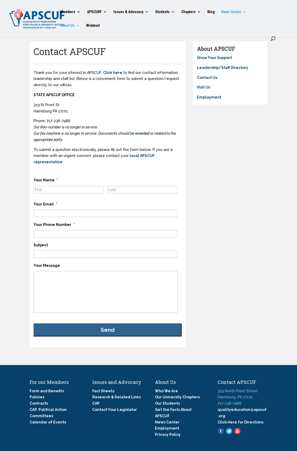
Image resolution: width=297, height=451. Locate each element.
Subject (41, 245)
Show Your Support (214, 58)
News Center (231, 12)
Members (67, 12)
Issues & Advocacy (128, 12)
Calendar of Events (48, 422)
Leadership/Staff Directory (222, 68)
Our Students (167, 403)
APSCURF (94, 12)
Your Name (46, 180)
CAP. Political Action (48, 409)
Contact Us (207, 77)
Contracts (39, 403)
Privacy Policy (168, 434)
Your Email (45, 204)
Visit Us (203, 87)
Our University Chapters (177, 397)
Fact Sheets (103, 391)
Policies (37, 397)
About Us (67, 26)
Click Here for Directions (240, 422)
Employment (209, 97)
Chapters (188, 12)
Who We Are (166, 391)
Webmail (93, 26)
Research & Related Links (116, 397)
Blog (211, 12)
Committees (41, 416)
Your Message (47, 265)
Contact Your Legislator (114, 409)
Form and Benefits (47, 391)
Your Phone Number (54, 224)
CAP (96, 403)
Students (162, 12)
